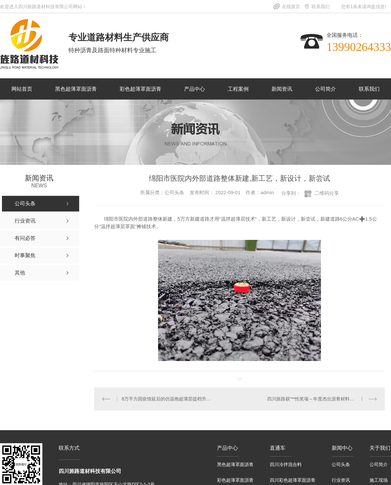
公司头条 (341, 464)
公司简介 (325, 89)
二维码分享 (326, 193)
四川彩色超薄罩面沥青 (292, 480)
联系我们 (320, 6)
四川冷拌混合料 (286, 464)
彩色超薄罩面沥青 (140, 89)
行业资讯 (341, 480)
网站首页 (21, 89)
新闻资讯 (281, 89)
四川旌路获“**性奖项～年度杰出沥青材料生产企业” (318, 398)
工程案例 (238, 89)
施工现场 (378, 480)
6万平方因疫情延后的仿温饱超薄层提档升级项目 (167, 398)
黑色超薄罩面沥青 (76, 89)
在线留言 (291, 6)
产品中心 (194, 89)
